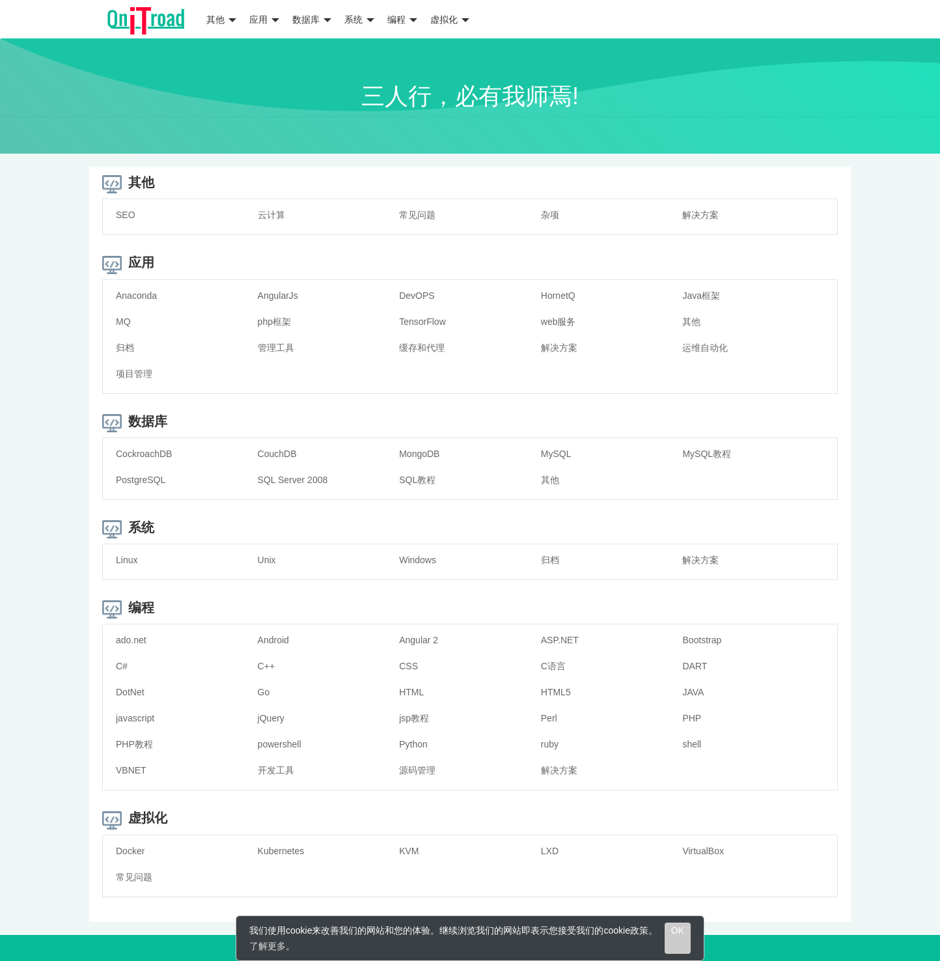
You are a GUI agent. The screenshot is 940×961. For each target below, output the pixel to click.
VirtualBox (703, 851)
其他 (221, 19)
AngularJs (278, 295)
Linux (126, 560)
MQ (123, 321)
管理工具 (276, 347)
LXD (550, 851)
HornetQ (558, 295)
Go (264, 692)
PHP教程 (134, 744)
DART (694, 666)
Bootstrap (701, 640)
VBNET (131, 770)
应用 (264, 19)
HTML (411, 692)
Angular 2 (418, 640)
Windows (417, 560)
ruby (550, 744)
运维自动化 (705, 347)
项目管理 (134, 374)
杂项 (550, 215)
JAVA (693, 692)
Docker (130, 851)
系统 (359, 19)
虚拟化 (449, 19)
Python (413, 744)
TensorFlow (422, 321)
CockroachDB (144, 454)
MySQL (556, 454)
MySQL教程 (706, 454)
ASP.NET (560, 640)
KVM (409, 851)
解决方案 (700, 215)
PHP (691, 718)
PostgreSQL (140, 480)
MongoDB (419, 454)
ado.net (131, 640)
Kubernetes (281, 851)
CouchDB (277, 454)
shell (691, 744)
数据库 (311, 19)
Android (273, 640)
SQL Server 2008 (293, 480)
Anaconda (136, 295)
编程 (402, 19)
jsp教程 (414, 718)
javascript (135, 718)
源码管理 (417, 770)
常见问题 (417, 215)
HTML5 (556, 692)
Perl (549, 718)
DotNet (130, 692)
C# (122, 666)
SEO (125, 215)
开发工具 (276, 770)
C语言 (553, 666)
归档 (125, 347)
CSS (408, 666)
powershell (279, 744)
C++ (266, 666)
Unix (267, 560)
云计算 (271, 215)
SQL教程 (417, 480)
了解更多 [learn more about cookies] (267, 946)
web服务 (558, 321)
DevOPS (416, 295)
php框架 (274, 321)
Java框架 (701, 295)
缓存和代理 (422, 347)
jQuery (271, 718)
